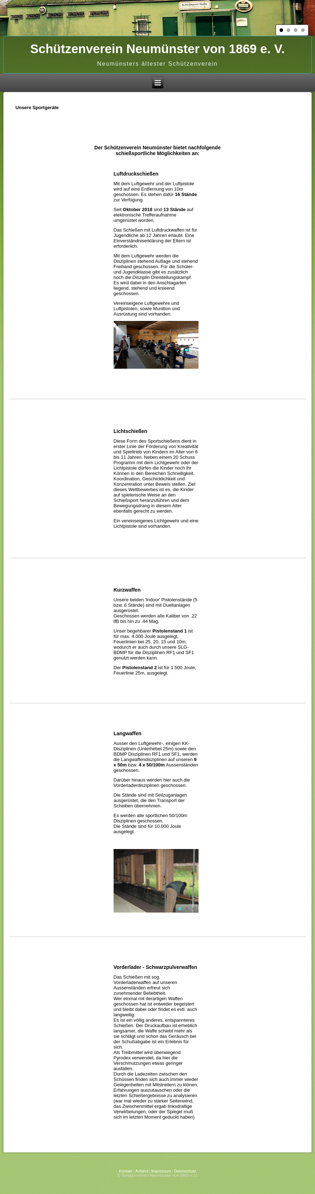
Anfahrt (141, 1171)
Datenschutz (185, 1171)
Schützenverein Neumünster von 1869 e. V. (157, 49)
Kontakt (125, 1171)
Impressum (161, 1171)
